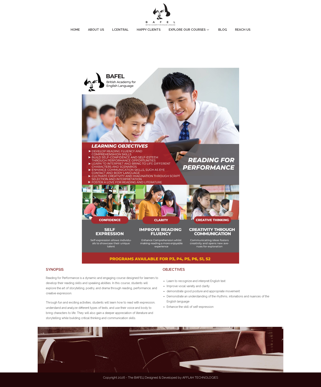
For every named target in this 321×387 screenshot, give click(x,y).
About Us (96, 30)
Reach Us (242, 30)
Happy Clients (148, 30)
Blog (222, 30)
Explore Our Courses (189, 30)
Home (75, 30)
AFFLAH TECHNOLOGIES (200, 377)
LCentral (120, 30)
